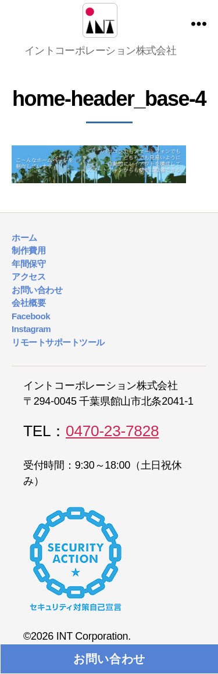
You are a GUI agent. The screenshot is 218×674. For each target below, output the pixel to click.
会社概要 (28, 303)
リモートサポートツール (58, 342)
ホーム (24, 238)
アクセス (28, 276)
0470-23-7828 (112, 431)
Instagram (31, 329)
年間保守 (28, 264)
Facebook (31, 316)
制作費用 (28, 250)
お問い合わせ (109, 658)
